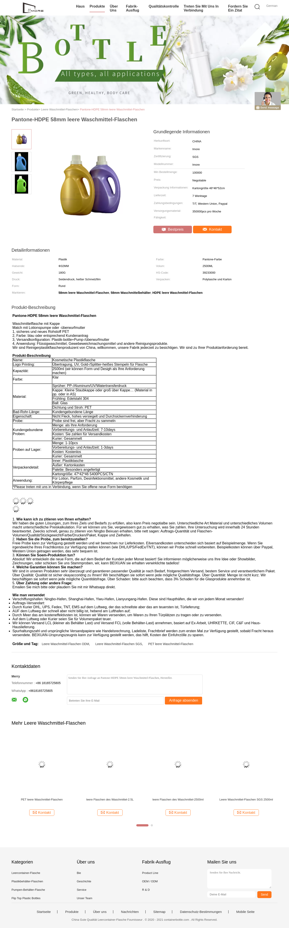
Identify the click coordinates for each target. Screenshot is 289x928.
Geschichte (84, 881)
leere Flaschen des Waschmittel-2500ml (178, 799)
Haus (80, 6)
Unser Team (84, 898)
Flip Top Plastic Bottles (26, 898)
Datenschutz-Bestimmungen (201, 911)
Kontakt (212, 229)
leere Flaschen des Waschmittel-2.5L (109, 799)
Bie (79, 873)
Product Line (150, 873)
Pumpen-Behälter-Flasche (28, 889)
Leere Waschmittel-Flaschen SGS (118, 644)
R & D (146, 889)
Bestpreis (173, 229)
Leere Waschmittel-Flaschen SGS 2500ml (246, 799)
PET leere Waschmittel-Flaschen (170, 644)
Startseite (44, 911)
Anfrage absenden (183, 700)
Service (81, 889)
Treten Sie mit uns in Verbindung (201, 8)
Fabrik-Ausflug (132, 8)
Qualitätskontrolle (164, 6)
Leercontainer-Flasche (26, 873)
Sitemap (159, 911)
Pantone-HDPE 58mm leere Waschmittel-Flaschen (112, 109)
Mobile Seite (245, 911)
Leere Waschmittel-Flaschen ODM (65, 644)
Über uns (114, 8)
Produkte (97, 6)
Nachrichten (130, 911)
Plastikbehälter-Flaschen (27, 881)
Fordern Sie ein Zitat (238, 8)
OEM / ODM (150, 881)
